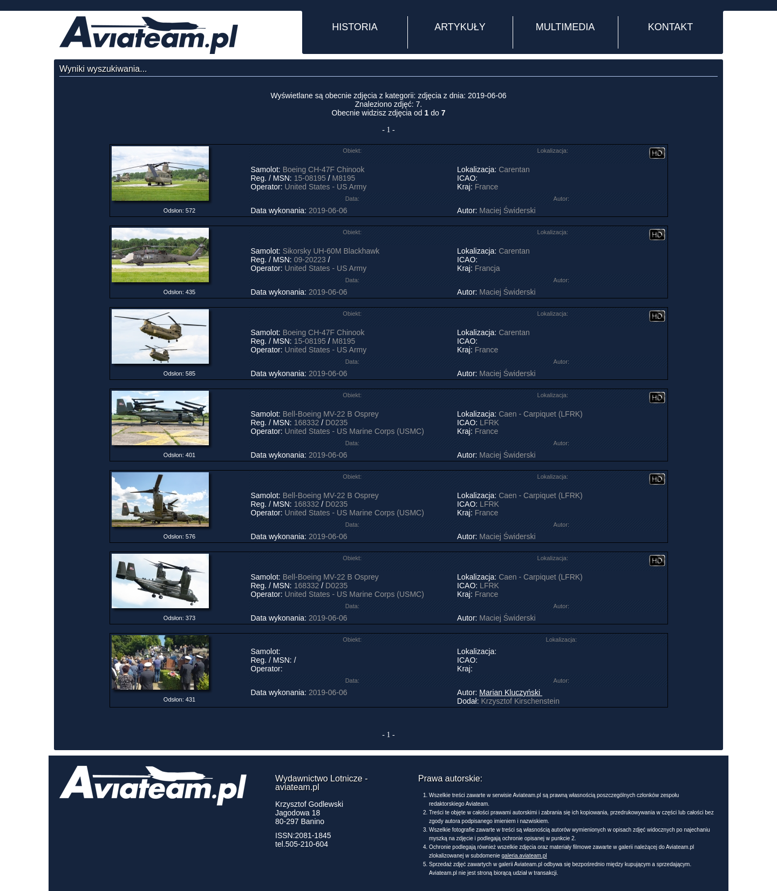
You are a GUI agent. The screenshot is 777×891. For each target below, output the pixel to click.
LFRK (489, 422)
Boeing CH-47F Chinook (324, 169)
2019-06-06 (328, 210)
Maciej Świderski (507, 210)
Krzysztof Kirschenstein (520, 701)
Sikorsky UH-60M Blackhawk (331, 251)
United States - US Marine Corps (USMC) (354, 431)
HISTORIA (355, 27)
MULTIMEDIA (565, 27)
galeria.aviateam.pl (524, 856)
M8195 (343, 178)
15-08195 (310, 178)
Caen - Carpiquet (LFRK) (541, 414)
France (487, 186)
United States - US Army (326, 186)
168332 (306, 422)
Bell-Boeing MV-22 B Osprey (331, 414)
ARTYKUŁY (460, 27)
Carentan (514, 169)
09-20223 (310, 259)
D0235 (336, 422)
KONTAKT (670, 27)
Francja (487, 268)
